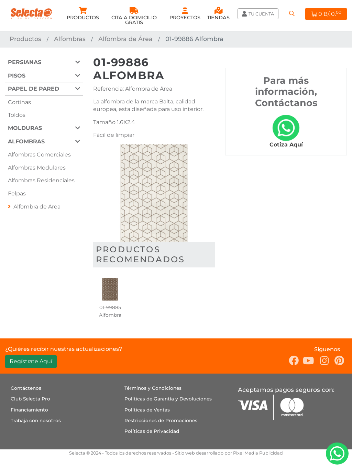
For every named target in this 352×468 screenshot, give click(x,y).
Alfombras (70, 38)
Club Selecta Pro (30, 398)
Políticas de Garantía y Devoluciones (168, 398)
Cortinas (19, 102)
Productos (25, 38)
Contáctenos (26, 388)
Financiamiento (29, 410)
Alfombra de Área (125, 38)
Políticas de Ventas (147, 410)
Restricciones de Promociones (160, 420)
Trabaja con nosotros (36, 420)
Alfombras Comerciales (39, 154)
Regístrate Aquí (31, 361)
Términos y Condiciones (153, 388)
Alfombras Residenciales (41, 180)
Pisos (16, 75)
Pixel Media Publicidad (258, 453)
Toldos (16, 115)
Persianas (24, 62)
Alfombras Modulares (37, 167)
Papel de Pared (33, 88)
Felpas (17, 193)
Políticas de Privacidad (151, 431)
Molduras (25, 128)
